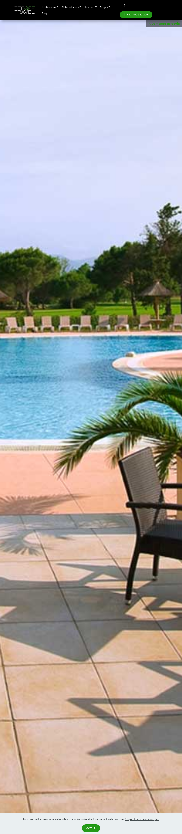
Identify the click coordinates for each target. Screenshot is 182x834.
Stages (104, 7)
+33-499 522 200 (136, 14)
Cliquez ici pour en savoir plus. (142, 819)
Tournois (89, 7)
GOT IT (91, 828)
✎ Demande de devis (164, 24)
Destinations (49, 7)
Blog (44, 13)
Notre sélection (70, 7)
